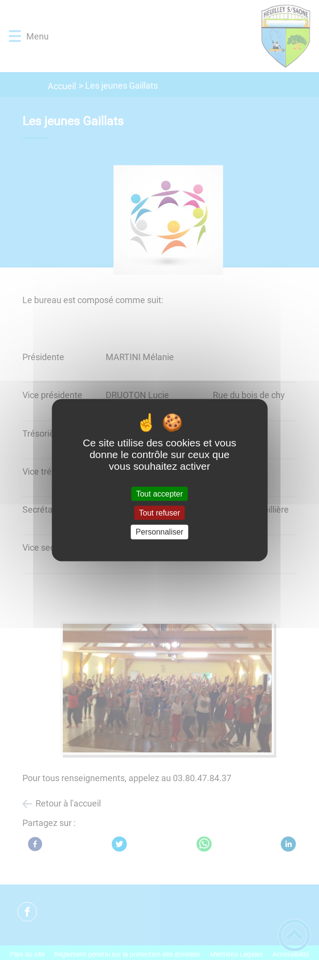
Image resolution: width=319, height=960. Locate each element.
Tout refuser (159, 513)
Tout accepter (159, 494)
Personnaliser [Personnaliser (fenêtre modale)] (160, 532)
